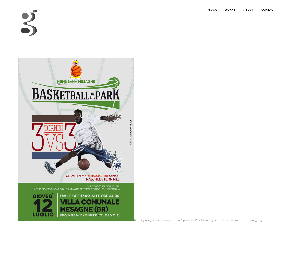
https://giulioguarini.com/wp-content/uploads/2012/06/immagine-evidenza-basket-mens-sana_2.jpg (198, 220)
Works (230, 9)
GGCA (212, 9)
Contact (268, 9)
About (248, 9)
